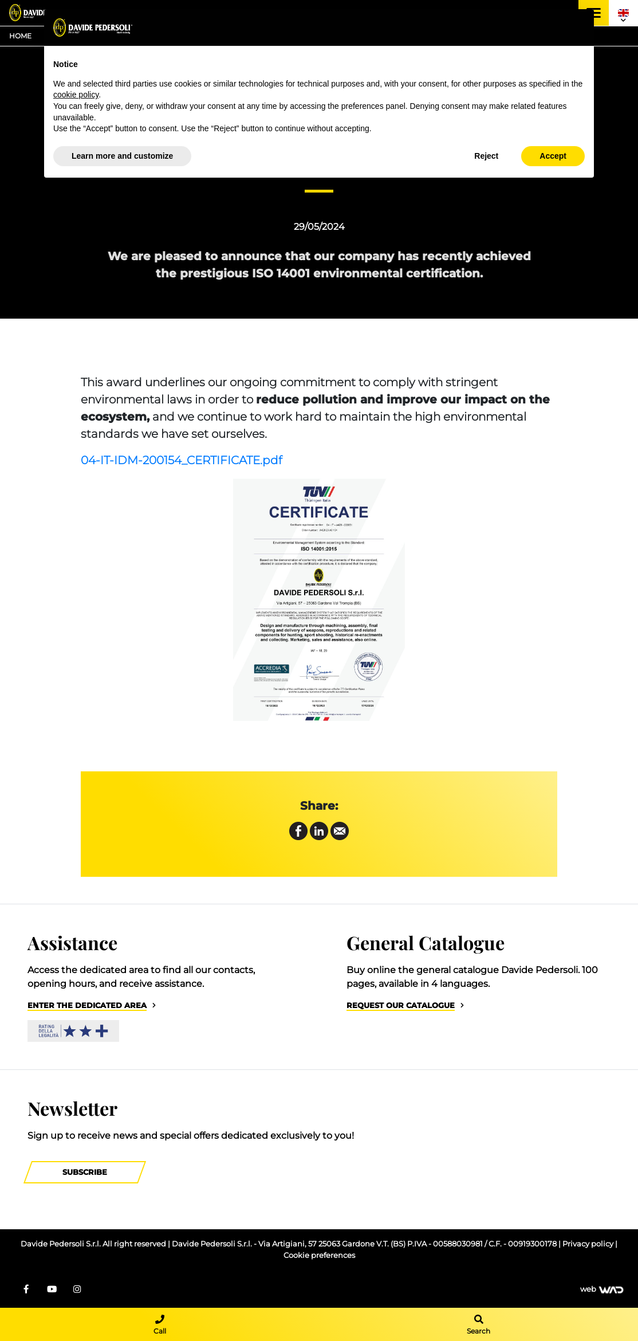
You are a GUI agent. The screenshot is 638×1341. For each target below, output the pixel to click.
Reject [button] (486, 155)
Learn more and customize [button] (122, 155)
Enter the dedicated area (87, 1005)
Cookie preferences (319, 1255)
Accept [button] (552, 155)
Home (20, 36)
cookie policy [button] (76, 94)
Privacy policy (588, 1244)
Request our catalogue (400, 1005)
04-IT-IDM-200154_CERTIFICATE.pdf (181, 460)
